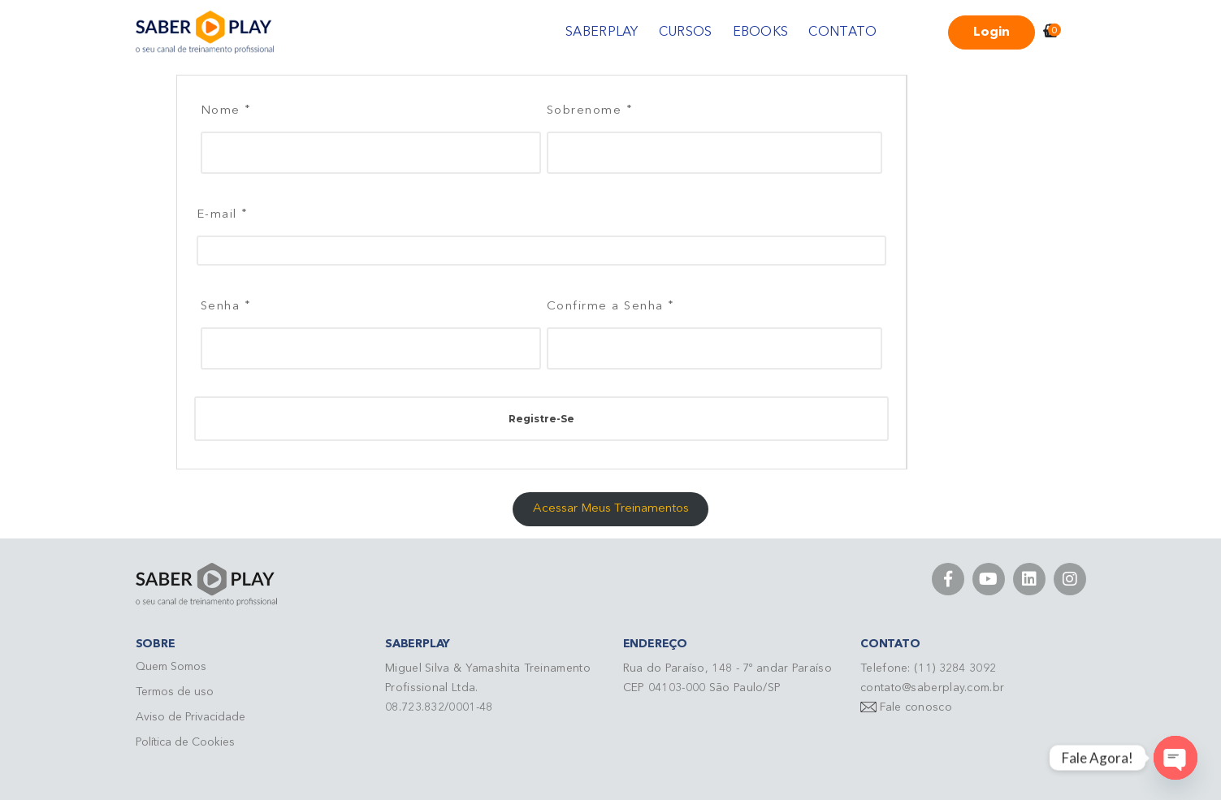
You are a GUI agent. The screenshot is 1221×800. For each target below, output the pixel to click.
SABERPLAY (602, 32)
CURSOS (685, 32)
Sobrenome (590, 109)
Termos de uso (175, 692)
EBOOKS (761, 32)
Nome (226, 109)
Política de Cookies (185, 742)
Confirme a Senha (611, 305)
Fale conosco (916, 707)
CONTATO (842, 32)
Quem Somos (171, 666)
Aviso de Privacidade (190, 717)
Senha (226, 305)
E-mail (223, 213)
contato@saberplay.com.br (932, 688)
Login (991, 32)
